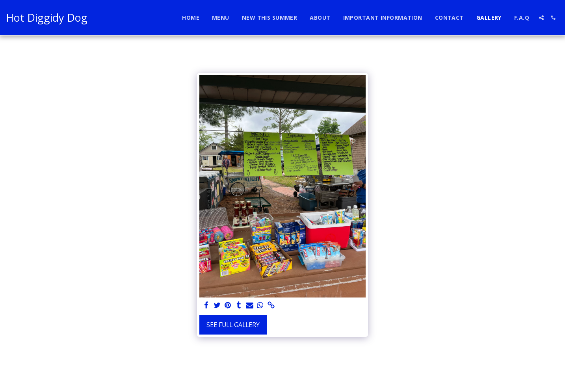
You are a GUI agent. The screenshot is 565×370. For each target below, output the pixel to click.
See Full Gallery (233, 324)
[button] (541, 17)
